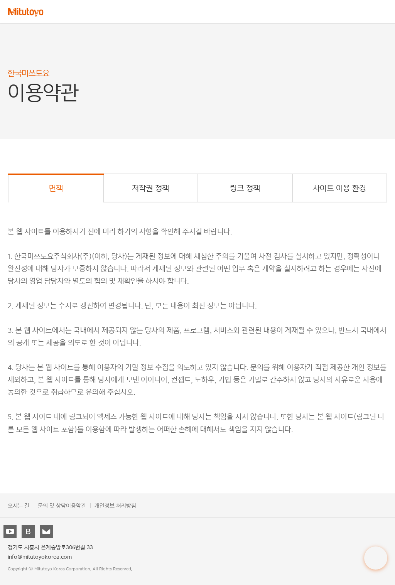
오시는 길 (18, 505)
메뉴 (383, 11)
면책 (56, 188)
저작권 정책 (150, 188)
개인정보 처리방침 (115, 505)
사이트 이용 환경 (339, 188)
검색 (364, 11)
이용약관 (76, 505)
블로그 (29, 532)
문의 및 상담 (52, 505)
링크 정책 (245, 188)
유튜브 (10, 532)
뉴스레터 (47, 532)
